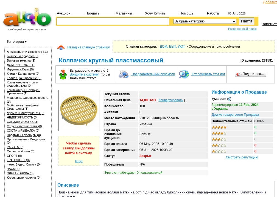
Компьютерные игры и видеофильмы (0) (22, 84)
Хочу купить (155, 13)
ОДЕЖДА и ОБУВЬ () (22, 121)
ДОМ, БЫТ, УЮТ (172, 46)
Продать (92, 13)
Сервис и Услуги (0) (20, 151)
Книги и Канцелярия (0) (23, 73)
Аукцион (64, 13)
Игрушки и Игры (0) (20, 69)
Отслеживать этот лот (201, 74)
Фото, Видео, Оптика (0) (24, 164)
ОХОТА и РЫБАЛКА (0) (23, 130)
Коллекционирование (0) (24, 78)
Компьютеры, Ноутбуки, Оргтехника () (23, 91)
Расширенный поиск (242, 28)
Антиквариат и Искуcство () (27, 51)
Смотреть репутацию (242, 157)
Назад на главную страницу (88, 47)
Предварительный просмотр (146, 74)
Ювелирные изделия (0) (24, 177)
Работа (213, 13)
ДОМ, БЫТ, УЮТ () (21, 64)
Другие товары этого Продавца (235, 115)
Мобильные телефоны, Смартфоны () (23, 107)
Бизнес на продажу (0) (22, 56)
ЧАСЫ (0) (13, 168)
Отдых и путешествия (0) (24, 126)
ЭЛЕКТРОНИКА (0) (20, 173)
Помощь (186, 13)
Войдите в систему (84, 74)
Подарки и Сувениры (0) (24, 135)
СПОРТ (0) (14, 155)
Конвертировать (170, 100)
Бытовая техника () (21, 60)
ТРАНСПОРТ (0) (18, 160)
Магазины (124, 13)
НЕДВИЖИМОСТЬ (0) (22, 117)
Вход (78, 161)
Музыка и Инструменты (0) (25, 113)
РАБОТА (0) (15, 147)
